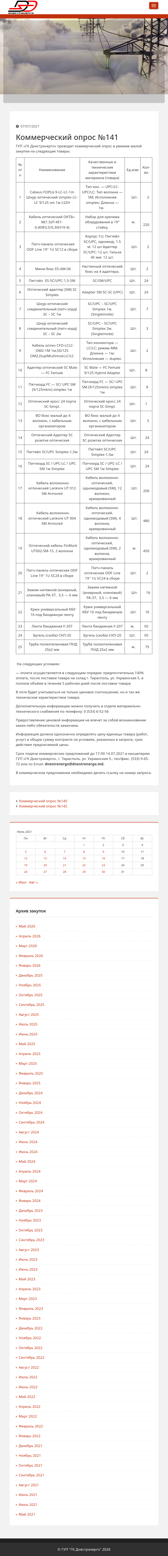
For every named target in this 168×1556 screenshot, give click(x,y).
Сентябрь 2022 (31, 1357)
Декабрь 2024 (31, 1092)
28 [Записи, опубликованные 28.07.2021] (64, 872)
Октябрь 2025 (31, 994)
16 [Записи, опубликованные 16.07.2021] (103, 858)
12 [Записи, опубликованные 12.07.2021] (25, 858)
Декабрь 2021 (31, 1445)
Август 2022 (29, 1367)
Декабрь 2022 (31, 1328)
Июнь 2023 (28, 1269)
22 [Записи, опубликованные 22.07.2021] (84, 865)
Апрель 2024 (30, 1171)
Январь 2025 (30, 1083)
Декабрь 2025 (31, 975)
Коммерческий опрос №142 (43, 806)
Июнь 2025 (28, 1034)
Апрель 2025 (30, 1053)
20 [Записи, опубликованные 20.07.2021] (45, 865)
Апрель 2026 (30, 936)
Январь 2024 (30, 1200)
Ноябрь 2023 (30, 1220)
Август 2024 (29, 1132)
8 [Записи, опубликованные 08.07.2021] (84, 852)
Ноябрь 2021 (30, 1455)
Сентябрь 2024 (31, 1122)
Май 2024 (27, 1161)
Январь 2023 (30, 1318)
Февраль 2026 (31, 955)
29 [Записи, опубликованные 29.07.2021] (84, 872)
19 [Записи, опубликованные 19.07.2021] (25, 865)
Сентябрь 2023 (31, 1239)
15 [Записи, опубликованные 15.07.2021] (84, 858)
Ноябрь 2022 (30, 1337)
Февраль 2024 (31, 1191)
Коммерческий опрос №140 (43, 801)
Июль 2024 (28, 1141)
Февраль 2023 (31, 1308)
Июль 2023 (28, 1259)
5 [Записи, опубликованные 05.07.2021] (26, 852)
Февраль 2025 (31, 1073)
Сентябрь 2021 (31, 1475)
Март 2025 (28, 1063)
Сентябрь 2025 (31, 1004)
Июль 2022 (28, 1377)
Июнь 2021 (28, 1504)
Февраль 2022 (31, 1426)
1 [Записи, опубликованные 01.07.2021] (84, 845)
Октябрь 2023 (31, 1230)
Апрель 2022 (30, 1406)
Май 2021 (27, 1514)
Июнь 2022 (28, 1387)
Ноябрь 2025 (30, 985)
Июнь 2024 (28, 1151)
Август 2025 (29, 1014)
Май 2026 (27, 926)
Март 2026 (28, 945)
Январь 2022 (30, 1435)
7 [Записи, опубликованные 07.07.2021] (65, 852)
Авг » (33, 882)
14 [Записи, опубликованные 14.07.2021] (64, 858)
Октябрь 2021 (31, 1465)
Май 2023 (27, 1279)
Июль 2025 (28, 1024)
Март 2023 (28, 1298)
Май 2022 (27, 1396)
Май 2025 (27, 1043)
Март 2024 (28, 1181)
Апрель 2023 (30, 1289)
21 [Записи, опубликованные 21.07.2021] (64, 865)
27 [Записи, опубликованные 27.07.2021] (45, 872)
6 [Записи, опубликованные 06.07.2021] (45, 852)
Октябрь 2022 (31, 1347)
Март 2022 (28, 1416)
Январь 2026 (30, 965)
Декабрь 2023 (31, 1210)
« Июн (21, 882)
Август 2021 (29, 1485)
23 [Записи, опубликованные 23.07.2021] (103, 865)
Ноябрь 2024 (30, 1102)
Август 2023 (29, 1249)
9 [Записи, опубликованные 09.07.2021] (103, 852)
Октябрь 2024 (31, 1112)
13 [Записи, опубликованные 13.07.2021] (45, 858)
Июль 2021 (28, 1494)
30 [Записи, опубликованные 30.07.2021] (103, 872)
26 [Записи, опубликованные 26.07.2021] (25, 872)
